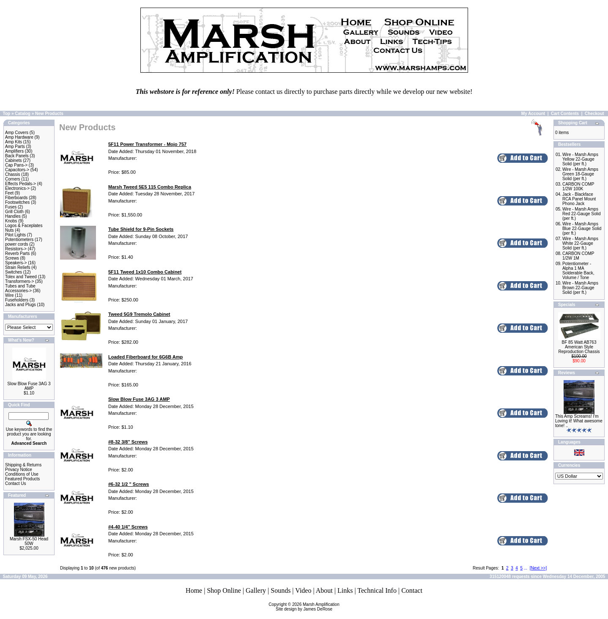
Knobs (11, 221)
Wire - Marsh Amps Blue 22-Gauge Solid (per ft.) (581, 229)
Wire (9, 295)
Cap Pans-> (16, 165)
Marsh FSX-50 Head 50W (29, 541)
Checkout (594, 113)
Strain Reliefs (17, 267)
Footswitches (17, 202)
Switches (13, 272)
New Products (49, 113)
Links (345, 590)
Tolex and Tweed (21, 276)
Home (194, 590)
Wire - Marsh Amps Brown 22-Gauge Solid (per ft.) (580, 288)
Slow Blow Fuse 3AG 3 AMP (28, 386)
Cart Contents (565, 113)
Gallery (256, 590)
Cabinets (13, 160)
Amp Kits (13, 142)
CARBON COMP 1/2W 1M (578, 255)
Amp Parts (15, 146)
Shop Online (224, 590)
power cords (16, 244)
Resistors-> (16, 249)
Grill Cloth (14, 211)
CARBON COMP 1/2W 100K (578, 186)
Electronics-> (17, 188)
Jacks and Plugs (20, 304)
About (324, 590)
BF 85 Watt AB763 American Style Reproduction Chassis (579, 347)
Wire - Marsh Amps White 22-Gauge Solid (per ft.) (580, 243)
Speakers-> (16, 262)
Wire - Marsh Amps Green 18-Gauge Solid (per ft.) (580, 174)
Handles (13, 216)
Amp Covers (16, 132)
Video (303, 590)
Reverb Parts (17, 253)
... (525, 568)
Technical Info (377, 590)
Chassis (12, 174)
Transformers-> (19, 281)
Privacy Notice (18, 469)
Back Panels (17, 155)
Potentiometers (19, 239)
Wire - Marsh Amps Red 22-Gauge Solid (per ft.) (581, 214)
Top (7, 113)
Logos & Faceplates (23, 225)
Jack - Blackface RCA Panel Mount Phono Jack (579, 199)
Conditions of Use (21, 474)
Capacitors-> (17, 169)
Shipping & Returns (23, 465)
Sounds (280, 590)
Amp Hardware (19, 137)
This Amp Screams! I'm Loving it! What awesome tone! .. (579, 421)
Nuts (9, 230)
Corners (12, 179)
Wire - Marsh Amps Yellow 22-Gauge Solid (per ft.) (580, 159)
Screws (12, 258)
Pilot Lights (15, 235)
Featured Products (22, 479)
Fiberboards (16, 197)
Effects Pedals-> (20, 183)
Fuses (10, 207)
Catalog (22, 113)
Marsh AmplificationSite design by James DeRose (308, 606)
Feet (9, 193)
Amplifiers (14, 151)
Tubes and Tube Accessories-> (20, 288)
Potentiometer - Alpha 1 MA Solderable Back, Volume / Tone (578, 270)
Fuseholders (16, 300)
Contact (411, 590)
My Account (533, 113)
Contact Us (15, 483)
